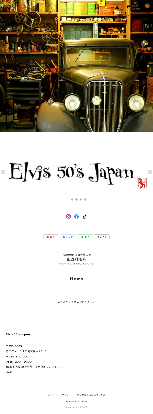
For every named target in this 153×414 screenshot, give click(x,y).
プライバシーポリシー (59, 395)
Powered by (77, 407)
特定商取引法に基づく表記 (91, 395)
